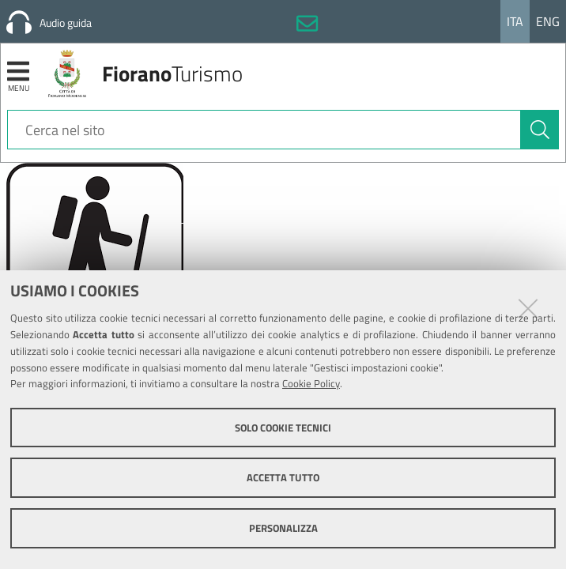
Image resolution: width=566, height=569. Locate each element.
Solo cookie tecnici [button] (283, 427)
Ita (515, 21)
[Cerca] (540, 129)
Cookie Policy (311, 383)
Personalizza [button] (283, 528)
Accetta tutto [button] (283, 477)
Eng (548, 21)
